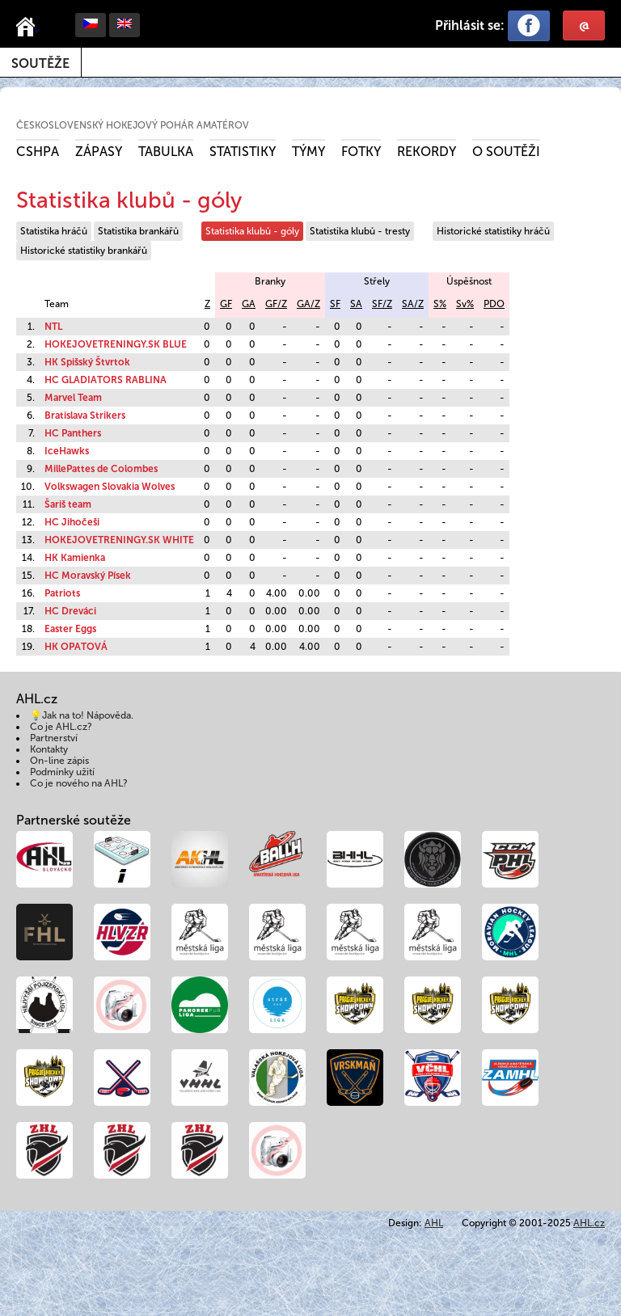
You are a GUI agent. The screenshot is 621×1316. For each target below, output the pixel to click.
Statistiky (242, 151)
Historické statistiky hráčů (493, 231)
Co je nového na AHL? (79, 783)
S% (439, 304)
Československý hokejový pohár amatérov (132, 125)
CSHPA (37, 151)
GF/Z (276, 304)
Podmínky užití (62, 772)
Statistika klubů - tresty (360, 231)
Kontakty (49, 749)
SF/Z (382, 304)
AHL (434, 1223)
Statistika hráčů (53, 231)
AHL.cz (589, 1223)
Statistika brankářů (138, 231)
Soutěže (40, 63)
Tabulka (165, 151)
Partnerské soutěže (73, 820)
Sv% (465, 304)
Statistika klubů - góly (252, 231)
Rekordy (426, 151)
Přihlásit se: (470, 25)
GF (226, 304)
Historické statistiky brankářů (83, 250)
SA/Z (413, 304)
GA (249, 304)
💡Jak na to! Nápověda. (81, 715)
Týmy (308, 151)
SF (335, 304)
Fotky (361, 151)
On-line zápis (59, 760)
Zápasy (98, 151)
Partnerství (54, 738)
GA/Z (308, 304)
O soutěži (506, 151)
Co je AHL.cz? (61, 726)
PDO (494, 304)
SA (356, 304)
